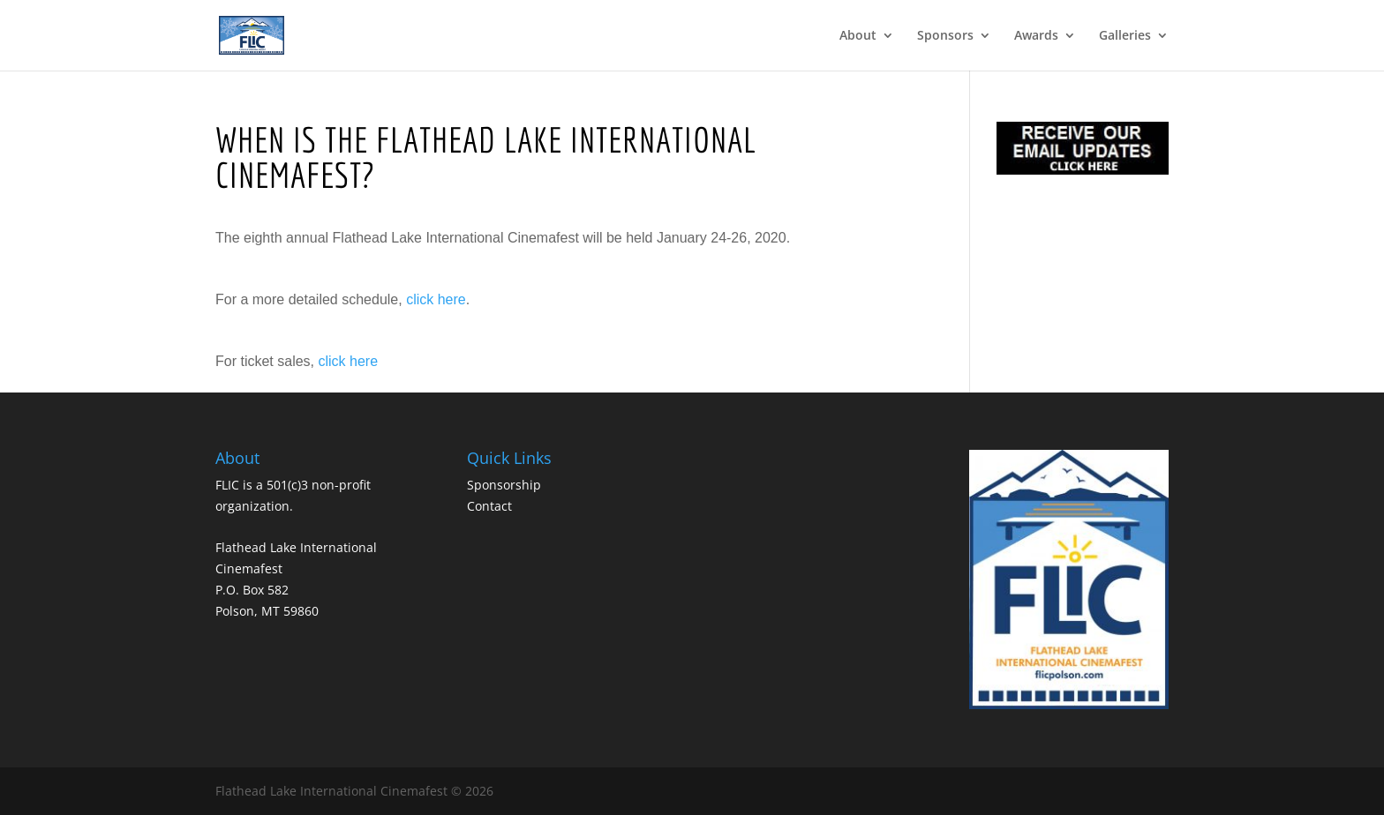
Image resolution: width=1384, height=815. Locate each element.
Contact (489, 505)
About (857, 36)
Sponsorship (504, 484)
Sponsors (945, 36)
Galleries (1125, 36)
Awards (1036, 36)
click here (436, 299)
